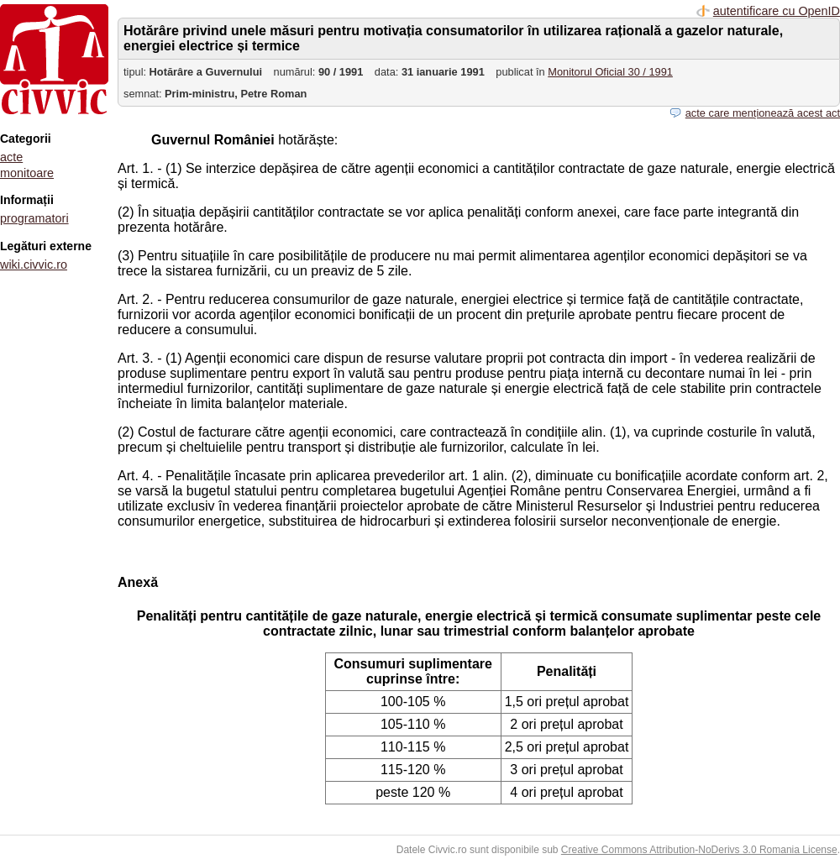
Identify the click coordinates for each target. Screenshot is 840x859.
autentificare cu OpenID (776, 11)
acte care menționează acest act (762, 113)
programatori (34, 218)
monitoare (27, 173)
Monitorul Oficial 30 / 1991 (610, 71)
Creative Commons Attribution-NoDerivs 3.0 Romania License (699, 850)
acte (11, 157)
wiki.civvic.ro (33, 264)
